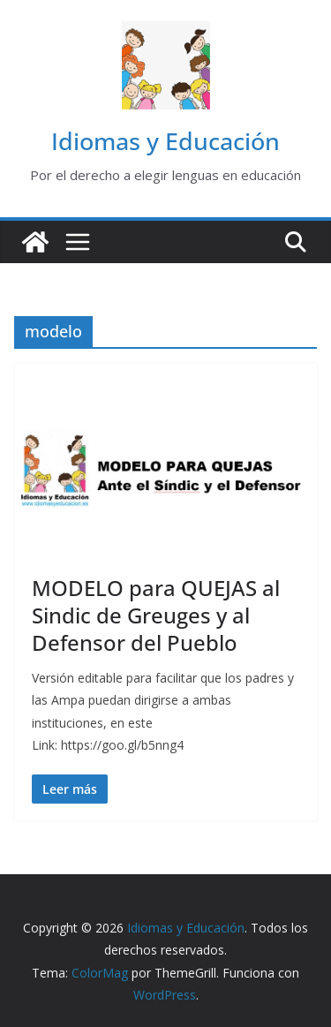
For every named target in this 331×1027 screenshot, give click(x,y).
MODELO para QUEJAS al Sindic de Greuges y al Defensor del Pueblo (156, 615)
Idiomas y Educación (165, 141)
